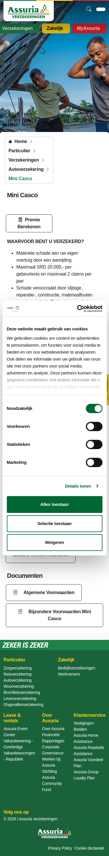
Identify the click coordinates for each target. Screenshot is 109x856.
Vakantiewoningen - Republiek (19, 756)
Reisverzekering (17, 674)
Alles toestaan (54, 504)
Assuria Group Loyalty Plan (86, 775)
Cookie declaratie (89, 848)
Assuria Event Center (15, 731)
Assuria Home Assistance (86, 738)
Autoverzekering (17, 680)
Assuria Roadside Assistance (89, 750)
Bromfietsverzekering (21, 692)
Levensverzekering (19, 698)
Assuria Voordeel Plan (88, 762)
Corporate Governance (52, 750)
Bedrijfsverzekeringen (76, 668)
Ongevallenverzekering (23, 704)
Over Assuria (53, 728)
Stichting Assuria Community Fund (52, 780)
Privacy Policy (60, 848)
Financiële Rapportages (53, 737)
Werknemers (69, 674)
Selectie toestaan (54, 523)
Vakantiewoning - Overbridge (18, 744)
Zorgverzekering (17, 668)
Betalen (80, 729)
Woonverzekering (18, 686)
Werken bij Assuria (51, 762)
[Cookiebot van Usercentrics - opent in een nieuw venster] (77, 308)
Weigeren (54, 542)
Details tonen (78, 486)
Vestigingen (84, 723)
